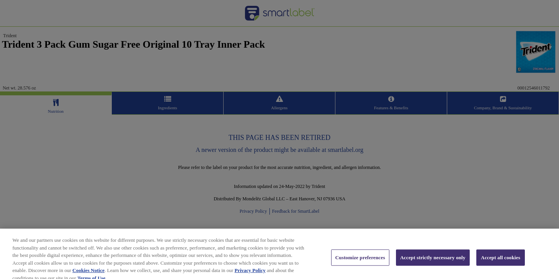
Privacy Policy (250, 274)
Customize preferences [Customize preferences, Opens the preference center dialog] (360, 262)
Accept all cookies (500, 262)
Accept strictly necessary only (432, 262)
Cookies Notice (89, 274)
